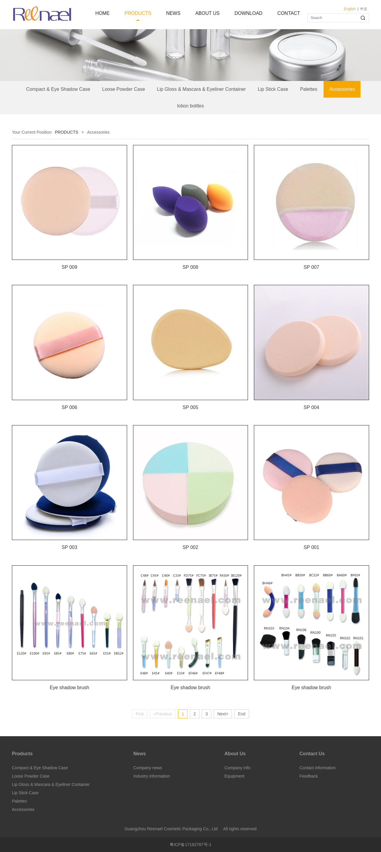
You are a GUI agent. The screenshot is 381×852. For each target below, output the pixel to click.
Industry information (151, 776)
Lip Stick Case (273, 89)
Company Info (237, 767)
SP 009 (69, 267)
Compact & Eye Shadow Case (58, 89)
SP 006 (69, 407)
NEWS (173, 13)
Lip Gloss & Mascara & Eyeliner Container (201, 89)
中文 (363, 9)
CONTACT (288, 13)
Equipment (234, 776)
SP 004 (311, 407)
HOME (102, 13)
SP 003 (69, 547)
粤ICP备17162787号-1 (190, 844)
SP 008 (190, 267)
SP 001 (311, 547)
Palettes (308, 89)
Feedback (308, 776)
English (350, 9)
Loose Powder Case (123, 89)
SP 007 (311, 267)
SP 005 (190, 407)
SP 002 (190, 547)
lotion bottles (190, 105)
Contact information (317, 767)
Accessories (342, 89)
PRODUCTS (137, 13)
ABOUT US (207, 13)
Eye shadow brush (69, 687)
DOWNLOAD (249, 13)
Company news (147, 767)
